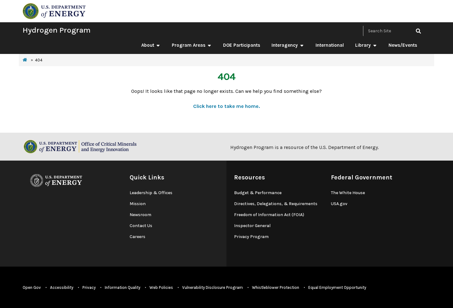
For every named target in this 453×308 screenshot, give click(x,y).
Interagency (287, 45)
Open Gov (32, 287)
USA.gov (339, 203)
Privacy (89, 287)
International (330, 45)
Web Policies (161, 287)
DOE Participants (241, 45)
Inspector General (252, 225)
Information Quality (122, 287)
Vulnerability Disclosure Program (212, 287)
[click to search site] (418, 31)
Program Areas (192, 45)
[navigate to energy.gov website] (54, 10)
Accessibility (61, 287)
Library (366, 45)
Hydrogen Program (57, 30)
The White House (348, 192)
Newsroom (140, 214)
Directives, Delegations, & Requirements (275, 203)
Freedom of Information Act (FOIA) (269, 214)
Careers (137, 236)
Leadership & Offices (151, 192)
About (150, 45)
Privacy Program (251, 236)
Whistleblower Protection (275, 287)
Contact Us (141, 225)
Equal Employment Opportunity (337, 287)
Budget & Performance (258, 192)
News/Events (403, 45)
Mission (138, 203)
